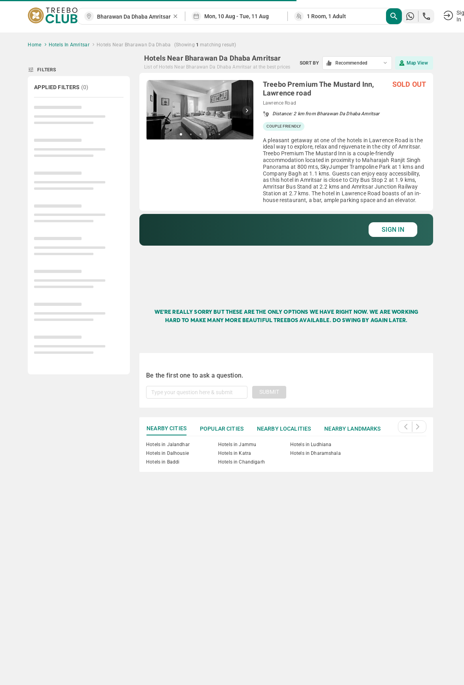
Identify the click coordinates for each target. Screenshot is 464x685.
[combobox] (134, 16)
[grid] (286, 182)
